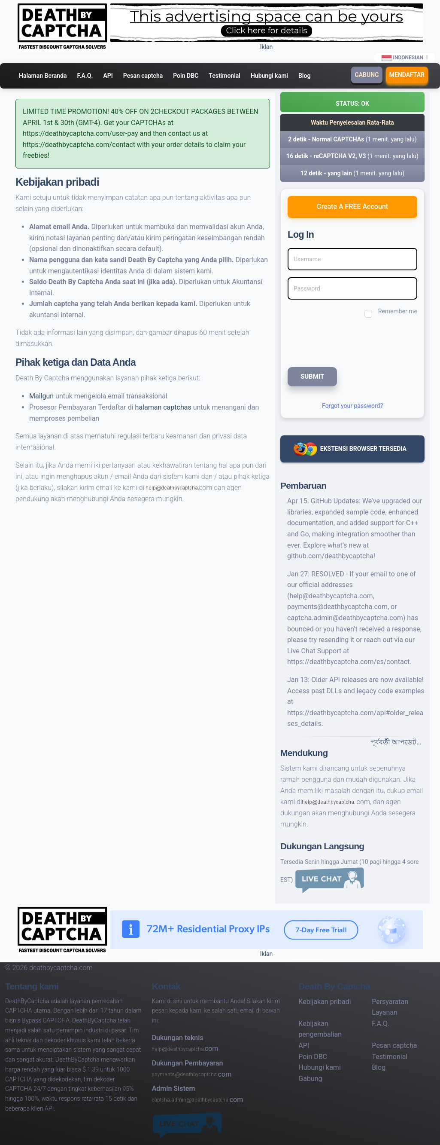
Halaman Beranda (43, 75)
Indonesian (403, 58)
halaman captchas (164, 407)
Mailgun (42, 396)
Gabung (367, 74)
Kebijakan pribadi (324, 1002)
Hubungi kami (269, 75)
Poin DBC (185, 75)
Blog (304, 75)
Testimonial (224, 75)
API (107, 75)
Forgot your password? (352, 405)
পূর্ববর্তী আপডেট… (395, 742)
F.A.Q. (85, 75)
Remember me (397, 311)
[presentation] (345, 341)
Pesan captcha (143, 75)
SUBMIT (312, 376)
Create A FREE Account (352, 206)
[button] (352, 102)
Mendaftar (407, 74)
